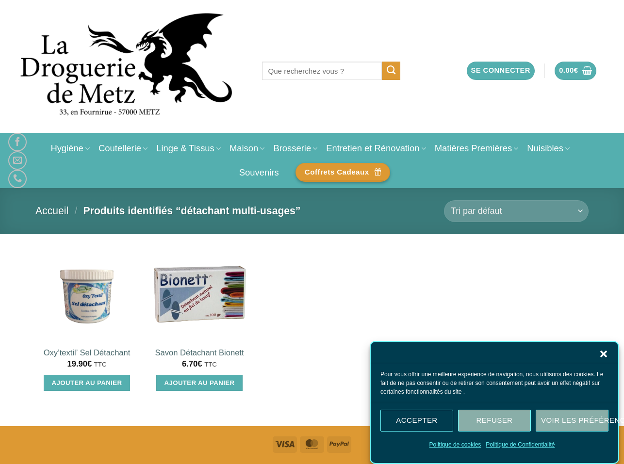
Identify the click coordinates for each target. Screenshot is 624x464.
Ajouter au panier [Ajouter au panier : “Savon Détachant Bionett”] (199, 382)
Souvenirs (259, 172)
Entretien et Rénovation (376, 148)
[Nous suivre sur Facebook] (17, 142)
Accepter (416, 420)
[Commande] (516, 211)
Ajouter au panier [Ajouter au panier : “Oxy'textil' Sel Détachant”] (87, 382)
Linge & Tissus (188, 148)
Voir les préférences (574, 420)
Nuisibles (548, 148)
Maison (247, 148)
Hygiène (70, 148)
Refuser (494, 420)
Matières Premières (477, 148)
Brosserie (295, 148)
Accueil (51, 210)
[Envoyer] (391, 71)
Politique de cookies (455, 444)
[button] (603, 354)
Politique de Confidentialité (520, 444)
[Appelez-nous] (17, 179)
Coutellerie (123, 148)
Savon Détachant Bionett (199, 352)
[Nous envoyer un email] (17, 160)
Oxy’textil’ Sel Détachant (87, 352)
